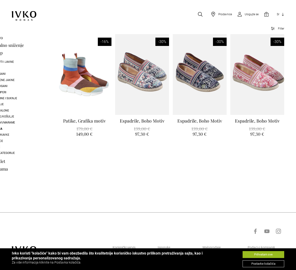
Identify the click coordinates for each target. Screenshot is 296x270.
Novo (16, 38)
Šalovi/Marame (23, 123)
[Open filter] (276, 29)
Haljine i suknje (24, 98)
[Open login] (246, 14)
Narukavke (20, 135)
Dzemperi (18, 92)
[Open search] (200, 14)
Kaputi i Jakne (22, 62)
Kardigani (19, 86)
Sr (278, 14)
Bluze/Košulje (22, 117)
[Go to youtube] (267, 247)
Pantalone (20, 110)
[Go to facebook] (255, 247)
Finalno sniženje (27, 45)
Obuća (16, 129)
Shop (16, 53)
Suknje (17, 104)
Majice (17, 141)
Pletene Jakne (22, 80)
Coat (15, 68)
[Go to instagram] (278, 247)
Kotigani (18, 74)
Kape (15, 147)
